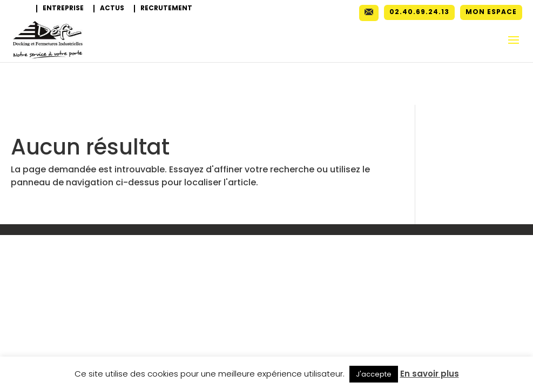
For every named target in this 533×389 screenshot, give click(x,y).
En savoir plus (429, 373)
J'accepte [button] (374, 374)
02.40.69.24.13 (419, 12)
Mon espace (491, 12)
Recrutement (166, 8)
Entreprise (63, 8)
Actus (112, 8)
